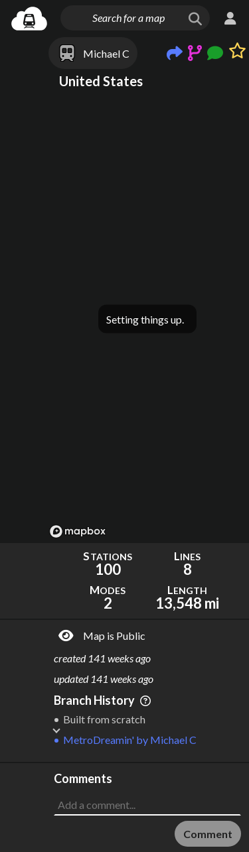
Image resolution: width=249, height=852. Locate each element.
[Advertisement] (147, 796)
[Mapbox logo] (77, 531)
